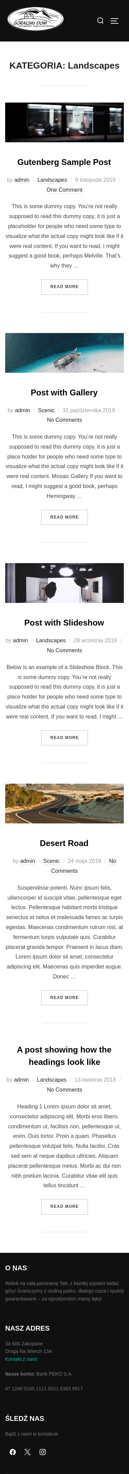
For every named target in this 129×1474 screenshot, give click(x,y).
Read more (69, 286)
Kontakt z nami (21, 1359)
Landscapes (52, 180)
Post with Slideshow (64, 622)
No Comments (64, 420)
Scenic (46, 410)
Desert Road (64, 843)
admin (22, 180)
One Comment (64, 190)
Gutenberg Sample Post (64, 162)
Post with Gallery (64, 392)
